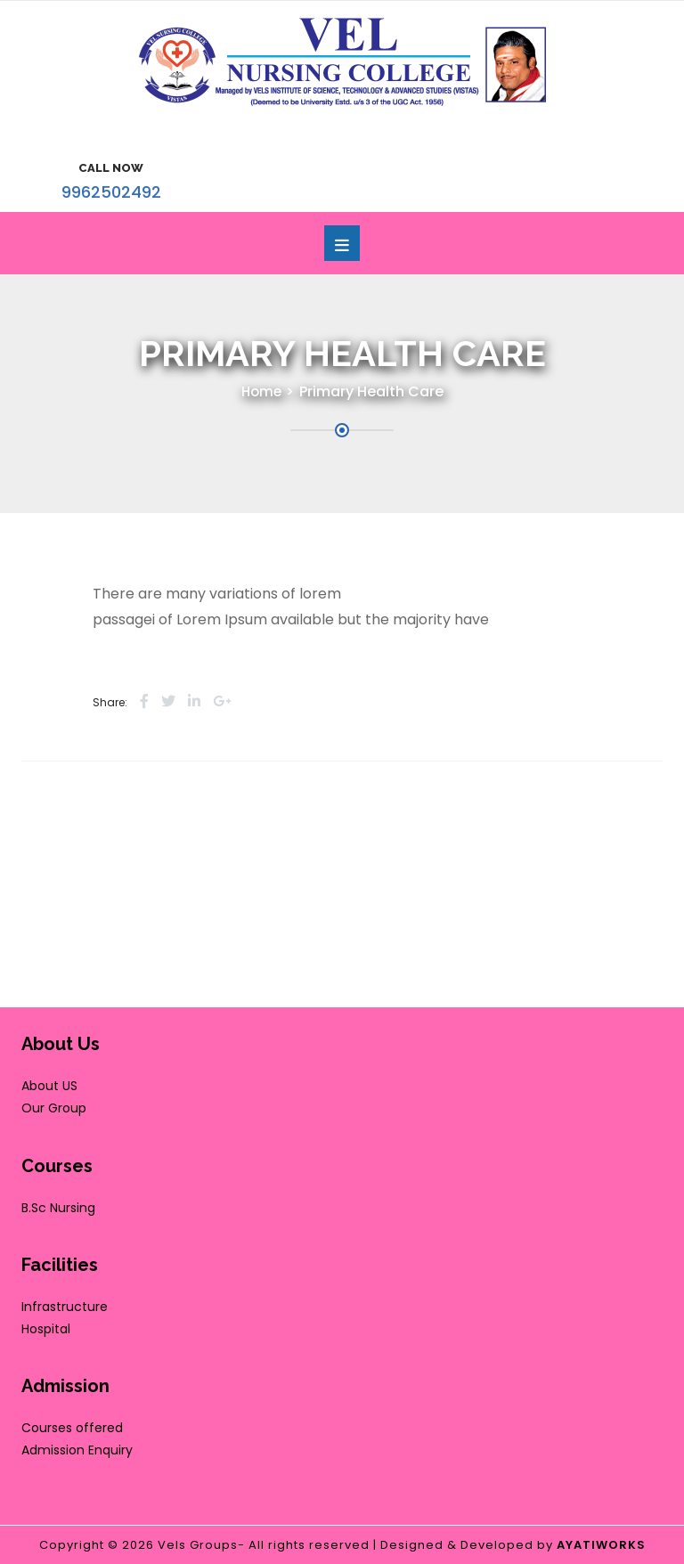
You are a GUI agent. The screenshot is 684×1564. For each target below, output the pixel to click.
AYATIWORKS (601, 1544)
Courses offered (72, 1428)
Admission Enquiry (77, 1450)
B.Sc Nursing (58, 1208)
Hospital (45, 1329)
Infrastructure (64, 1307)
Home (261, 391)
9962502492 (111, 192)
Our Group (53, 1108)
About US (49, 1086)
